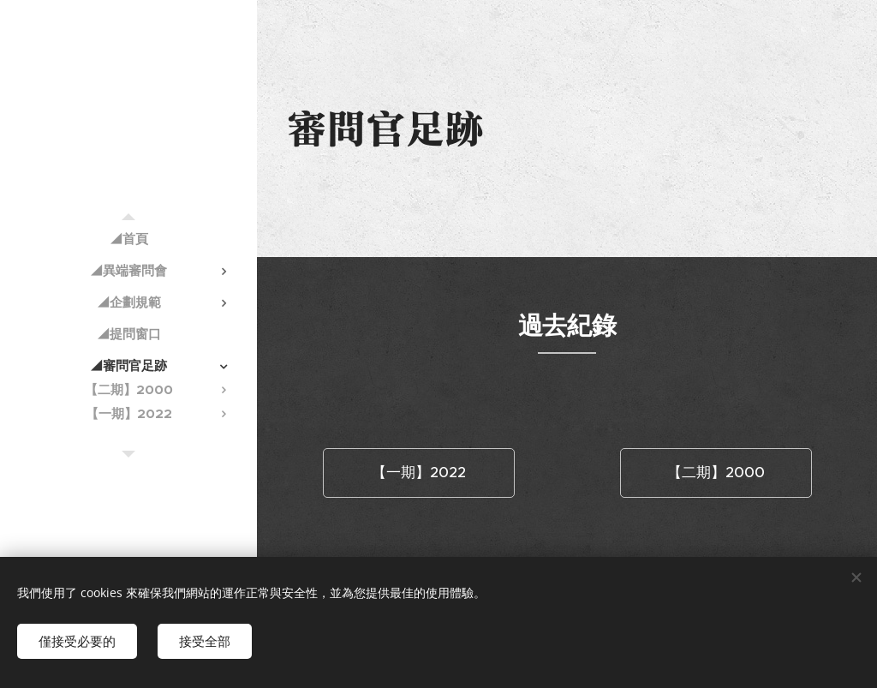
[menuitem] (128, 238)
